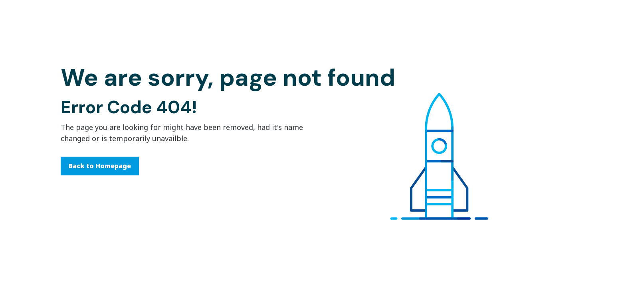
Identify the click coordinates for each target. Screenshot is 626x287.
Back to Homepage (100, 165)
